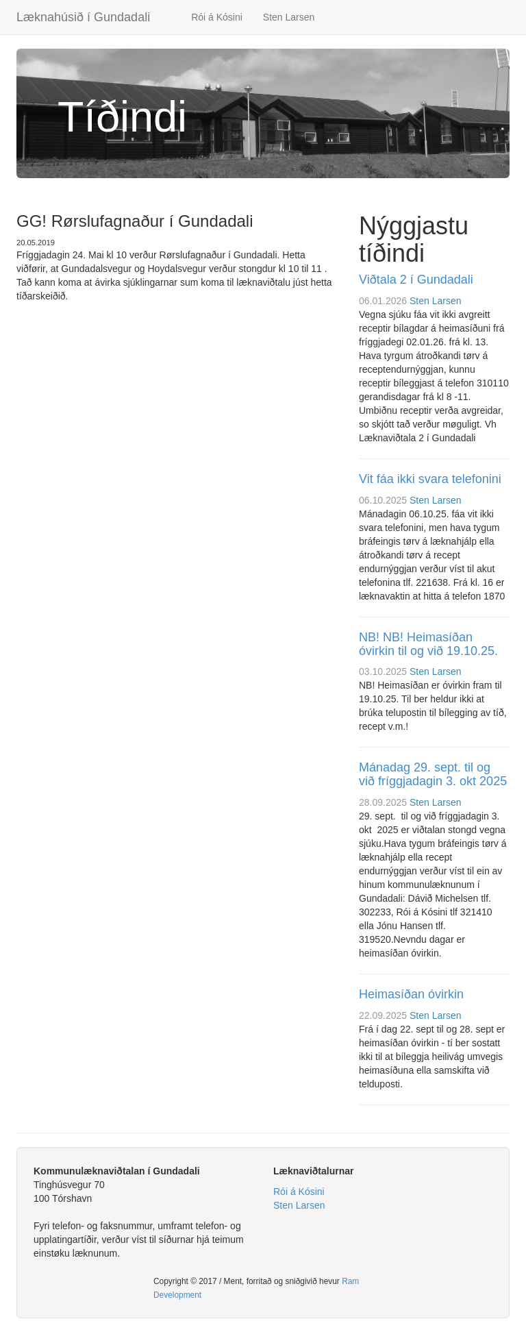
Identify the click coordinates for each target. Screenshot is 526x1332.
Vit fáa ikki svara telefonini (430, 479)
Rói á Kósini (216, 17)
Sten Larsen (289, 17)
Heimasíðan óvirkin (411, 994)
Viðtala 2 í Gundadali (416, 279)
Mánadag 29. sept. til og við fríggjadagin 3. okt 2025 (433, 774)
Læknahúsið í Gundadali (83, 17)
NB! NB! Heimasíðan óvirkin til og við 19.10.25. (428, 644)
